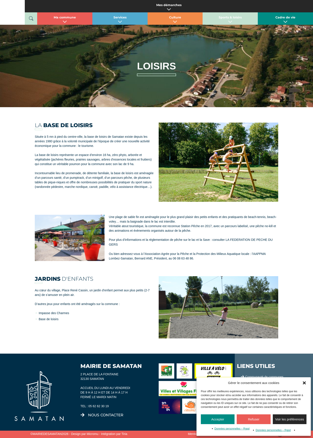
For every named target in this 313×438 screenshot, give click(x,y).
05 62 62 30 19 (98, 406)
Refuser (254, 419)
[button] (304, 383)
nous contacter (105, 415)
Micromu (92, 434)
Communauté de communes (264, 377)
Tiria (124, 434)
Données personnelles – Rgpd (232, 428)
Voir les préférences (289, 419)
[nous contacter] (82, 415)
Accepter (217, 419)
